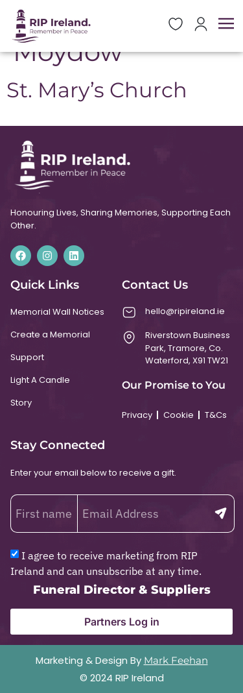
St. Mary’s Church (96, 90)
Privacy (137, 415)
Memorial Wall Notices (57, 312)
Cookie (178, 415)
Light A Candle (40, 380)
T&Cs (216, 415)
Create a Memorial (50, 334)
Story (21, 402)
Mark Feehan (176, 660)
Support (27, 357)
